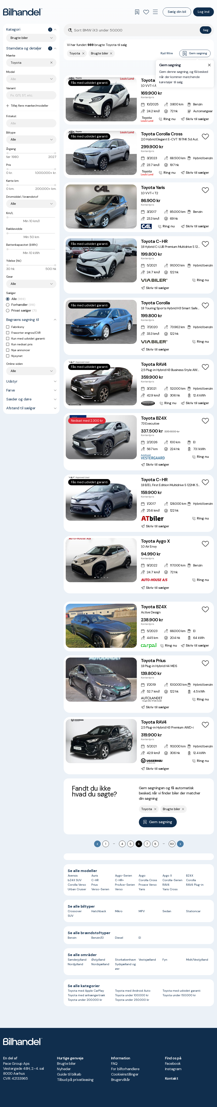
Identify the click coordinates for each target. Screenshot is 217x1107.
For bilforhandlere (125, 1069)
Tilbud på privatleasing (75, 1079)
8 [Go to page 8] (155, 844)
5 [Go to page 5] (130, 844)
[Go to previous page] (97, 844)
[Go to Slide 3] (101, 116)
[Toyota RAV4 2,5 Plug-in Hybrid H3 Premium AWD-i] (139, 745)
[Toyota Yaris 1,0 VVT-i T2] (139, 207)
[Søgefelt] (136, 30)
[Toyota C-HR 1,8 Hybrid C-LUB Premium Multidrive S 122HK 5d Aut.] (139, 265)
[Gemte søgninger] (137, 12)
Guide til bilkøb (69, 1074)
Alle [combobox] (13, 139)
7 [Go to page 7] (147, 844)
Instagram (173, 1069)
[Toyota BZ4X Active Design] (139, 626)
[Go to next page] (180, 844)
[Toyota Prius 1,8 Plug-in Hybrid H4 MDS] (139, 684)
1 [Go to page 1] (105, 844)
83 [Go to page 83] (172, 844)
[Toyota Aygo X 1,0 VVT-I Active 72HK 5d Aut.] (139, 100)
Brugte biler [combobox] (19, 38)
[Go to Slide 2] (98, 116)
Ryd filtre (167, 53)
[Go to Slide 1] (95, 116)
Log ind (203, 12)
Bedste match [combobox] (190, 67)
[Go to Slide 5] (107, 116)
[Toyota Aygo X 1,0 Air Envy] (139, 564)
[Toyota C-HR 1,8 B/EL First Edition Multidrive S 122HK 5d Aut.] (139, 503)
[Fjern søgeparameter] (111, 53)
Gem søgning (195, 53)
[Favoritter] (146, 12)
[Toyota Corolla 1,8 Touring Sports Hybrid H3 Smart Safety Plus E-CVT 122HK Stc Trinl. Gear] (139, 326)
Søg (205, 30)
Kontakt (171, 1078)
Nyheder (64, 1069)
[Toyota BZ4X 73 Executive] (139, 441)
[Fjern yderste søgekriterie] (83, 53)
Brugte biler (66, 1063)
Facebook (173, 1063)
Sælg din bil (177, 12)
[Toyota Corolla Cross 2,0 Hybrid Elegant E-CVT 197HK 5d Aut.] (139, 153)
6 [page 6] (139, 844)
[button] (101, 99)
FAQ (114, 1063)
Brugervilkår (120, 1079)
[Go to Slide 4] (104, 116)
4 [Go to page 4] (122, 844)
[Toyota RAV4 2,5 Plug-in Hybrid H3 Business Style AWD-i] (139, 384)
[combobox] (33, 62)
